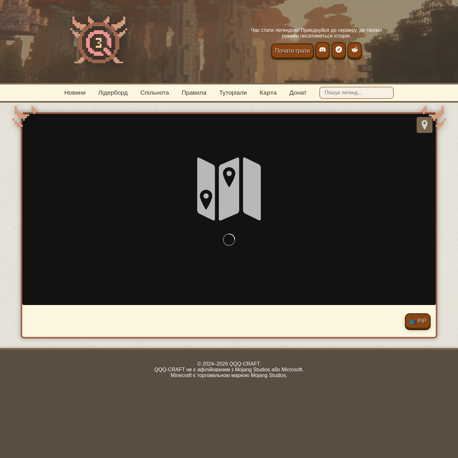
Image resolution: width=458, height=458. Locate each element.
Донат (298, 92)
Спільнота (154, 92)
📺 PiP (418, 321)
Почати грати (292, 50)
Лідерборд (113, 92)
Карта (268, 92)
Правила (194, 92)
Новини (75, 92)
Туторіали (233, 92)
